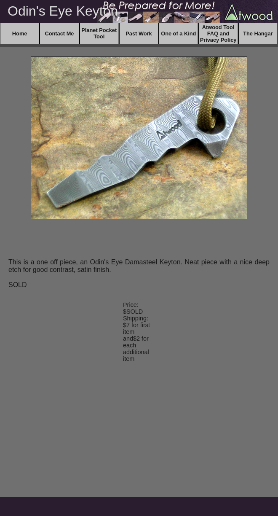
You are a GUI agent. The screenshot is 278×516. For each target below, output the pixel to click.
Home (19, 33)
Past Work (139, 33)
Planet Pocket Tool (99, 33)
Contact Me (59, 33)
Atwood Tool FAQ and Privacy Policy (218, 33)
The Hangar (258, 33)
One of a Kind (178, 33)
